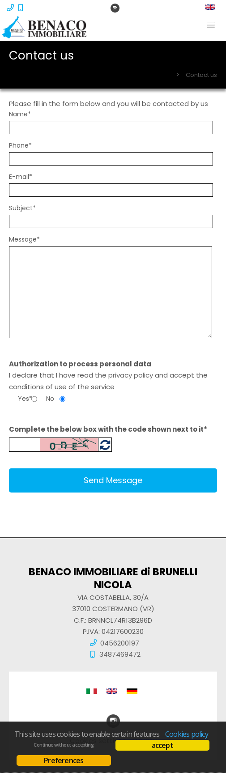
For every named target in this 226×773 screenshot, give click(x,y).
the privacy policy (124, 375)
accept (162, 745)
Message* (24, 239)
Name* (20, 114)
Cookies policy (186, 734)
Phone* (20, 145)
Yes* (24, 399)
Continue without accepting (64, 745)
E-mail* (20, 176)
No (50, 399)
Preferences (63, 760)
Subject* (22, 208)
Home (161, 75)
